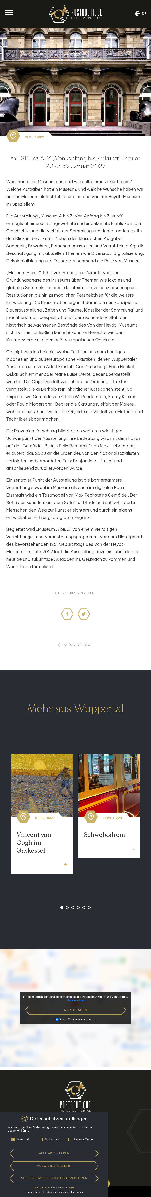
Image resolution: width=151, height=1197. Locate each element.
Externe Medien (81, 1139)
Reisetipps (34, 137)
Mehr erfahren (76, 1000)
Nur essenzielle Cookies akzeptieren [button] (54, 1178)
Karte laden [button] (75, 1010)
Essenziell (20, 1139)
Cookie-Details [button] (34, 1192)
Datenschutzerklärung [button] (57, 1192)
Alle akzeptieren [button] (54, 1153)
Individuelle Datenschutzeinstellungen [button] (54, 1187)
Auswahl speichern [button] (54, 1166)
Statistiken (49, 1139)
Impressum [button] (77, 1192)
